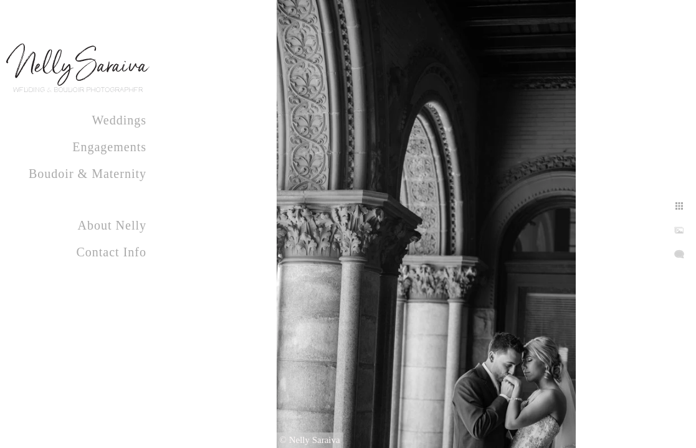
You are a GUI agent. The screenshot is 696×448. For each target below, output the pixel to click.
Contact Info (111, 252)
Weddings (119, 120)
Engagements (109, 147)
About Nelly (112, 225)
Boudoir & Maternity (87, 173)
